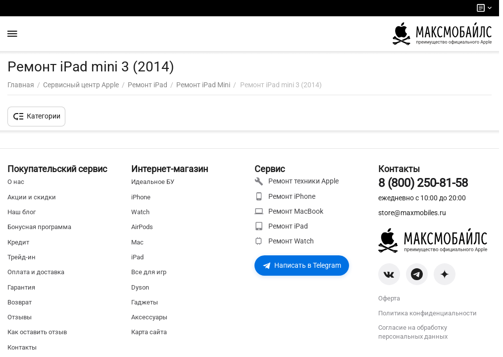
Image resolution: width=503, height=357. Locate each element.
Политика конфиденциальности (427, 313)
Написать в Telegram (301, 265)
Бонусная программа (39, 227)
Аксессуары (149, 317)
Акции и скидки (31, 197)
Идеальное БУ (152, 181)
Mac (137, 242)
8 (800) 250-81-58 (423, 183)
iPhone (141, 197)
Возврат (19, 302)
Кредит (18, 242)
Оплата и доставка (35, 272)
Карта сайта (149, 332)
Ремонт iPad (281, 226)
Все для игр (148, 272)
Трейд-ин (21, 257)
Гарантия (21, 287)
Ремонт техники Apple (296, 181)
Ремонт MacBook (288, 211)
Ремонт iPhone (284, 196)
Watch (140, 212)
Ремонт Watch (284, 241)
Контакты (22, 347)
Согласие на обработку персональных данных (413, 332)
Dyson (140, 287)
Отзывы (19, 317)
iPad (137, 257)
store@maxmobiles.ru (412, 213)
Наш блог (21, 212)
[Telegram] (417, 274)
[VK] (389, 274)
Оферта (389, 298)
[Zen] (444, 274)
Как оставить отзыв (37, 332)
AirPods (142, 227)
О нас (15, 181)
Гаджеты (144, 302)
